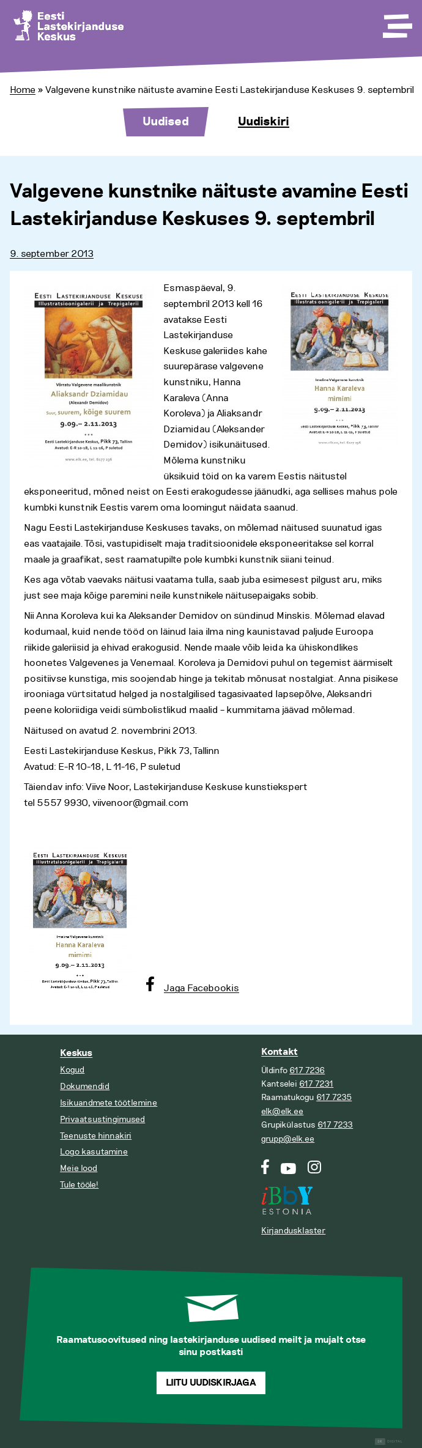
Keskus (76, 1053)
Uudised (166, 122)
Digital (388, 1441)
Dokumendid (84, 1086)
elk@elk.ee (282, 1111)
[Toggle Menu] (396, 22)
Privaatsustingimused (102, 1119)
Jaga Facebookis (201, 988)
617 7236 (307, 1070)
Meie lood (78, 1168)
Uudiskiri (263, 122)
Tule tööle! (79, 1185)
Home (22, 90)
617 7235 (334, 1097)
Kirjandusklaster (293, 1230)
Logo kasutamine (94, 1152)
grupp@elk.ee (287, 1139)
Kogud (72, 1070)
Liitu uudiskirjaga (211, 1382)
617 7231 (316, 1084)
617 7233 (335, 1125)
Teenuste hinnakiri (95, 1136)
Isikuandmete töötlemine (108, 1103)
